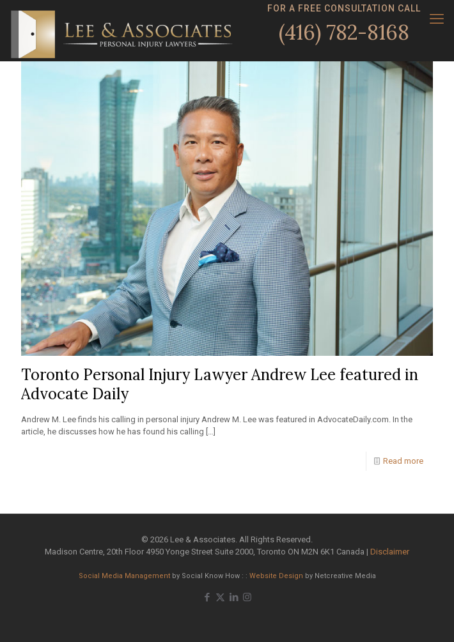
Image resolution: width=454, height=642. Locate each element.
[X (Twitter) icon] (220, 597)
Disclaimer (389, 551)
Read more (403, 461)
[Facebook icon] (207, 597)
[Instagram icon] (247, 597)
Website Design (276, 576)
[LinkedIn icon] (234, 597)
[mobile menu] (437, 19)
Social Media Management (124, 576)
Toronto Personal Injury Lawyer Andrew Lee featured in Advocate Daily (219, 384)
